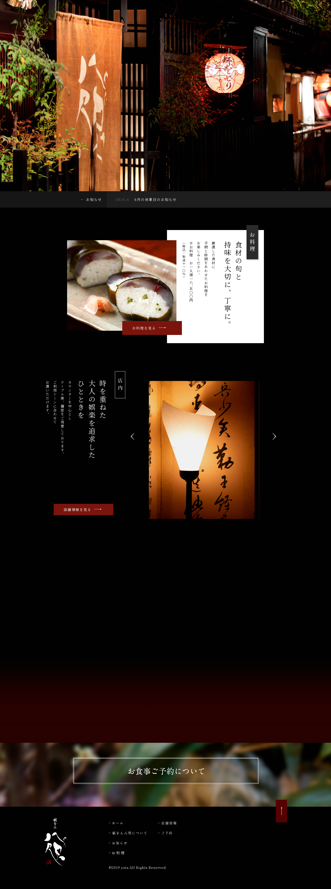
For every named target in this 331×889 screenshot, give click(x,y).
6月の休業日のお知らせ (155, 199)
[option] (204, 450)
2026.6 (122, 199)
